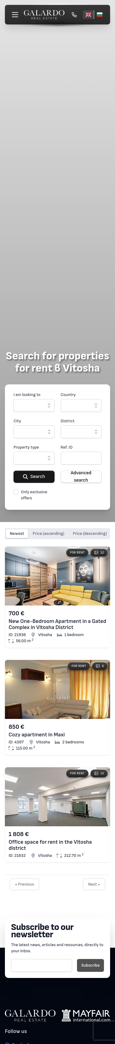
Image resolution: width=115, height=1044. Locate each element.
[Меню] (15, 15)
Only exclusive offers (34, 495)
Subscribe (90, 965)
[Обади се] (74, 15)
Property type (26, 447)
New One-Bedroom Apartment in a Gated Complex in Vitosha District (57, 624)
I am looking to (26, 394)
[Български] (99, 14)
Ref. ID (67, 447)
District (68, 421)
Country (68, 394)
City (17, 421)
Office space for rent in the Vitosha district (50, 845)
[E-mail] (41, 965)
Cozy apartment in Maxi (37, 735)
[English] (88, 14)
